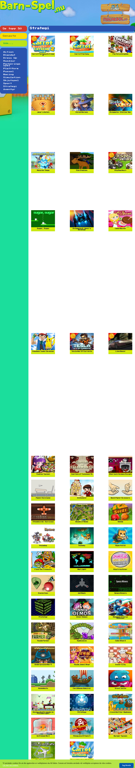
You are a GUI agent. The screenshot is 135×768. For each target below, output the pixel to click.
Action (8, 52)
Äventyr (9, 89)
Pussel (8, 71)
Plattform (11, 68)
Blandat (9, 55)
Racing (8, 74)
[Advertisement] (82, 76)
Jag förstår (126, 765)
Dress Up (10, 58)
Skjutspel (11, 80)
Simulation (11, 77)
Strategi (10, 86)
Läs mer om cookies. (11, 765)
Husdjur (9, 61)
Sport (7, 83)
